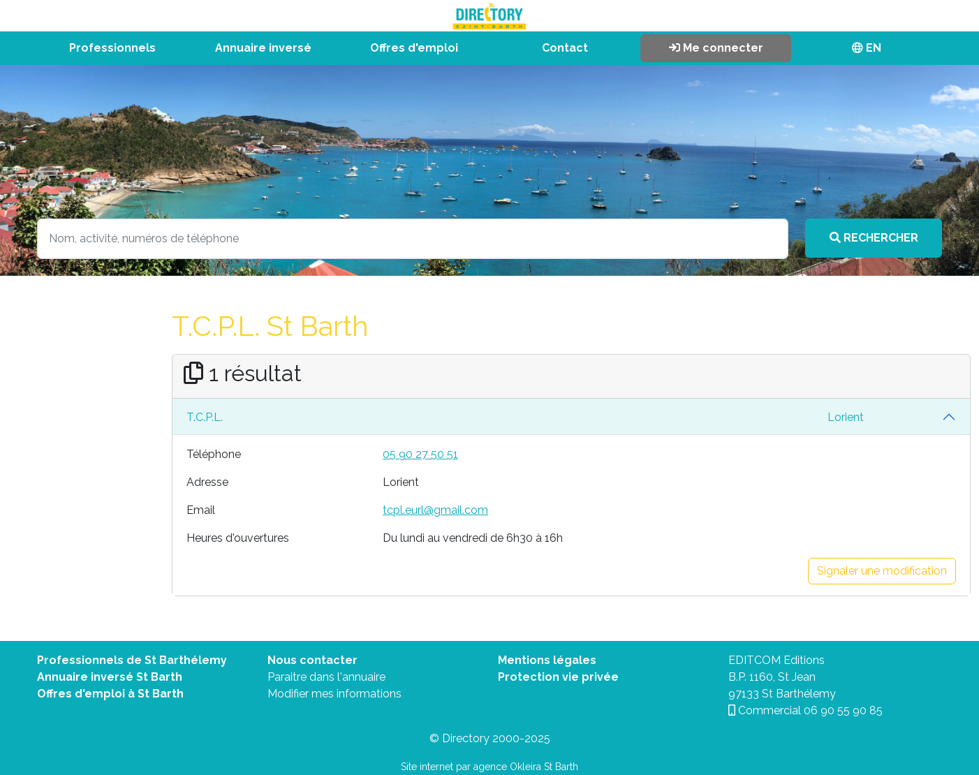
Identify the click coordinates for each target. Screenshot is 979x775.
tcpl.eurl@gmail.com (435, 510)
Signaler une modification (882, 570)
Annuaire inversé (263, 47)
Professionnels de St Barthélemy (132, 660)
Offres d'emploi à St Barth (110, 693)
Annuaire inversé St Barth (109, 677)
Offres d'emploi (414, 47)
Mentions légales (547, 660)
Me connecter (716, 47)
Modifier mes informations (334, 693)
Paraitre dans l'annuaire (326, 677)
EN (866, 47)
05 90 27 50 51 (420, 454)
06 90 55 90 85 (843, 710)
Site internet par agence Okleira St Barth (489, 766)
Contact (565, 47)
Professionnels (112, 47)
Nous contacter (312, 660)
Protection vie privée (558, 677)
